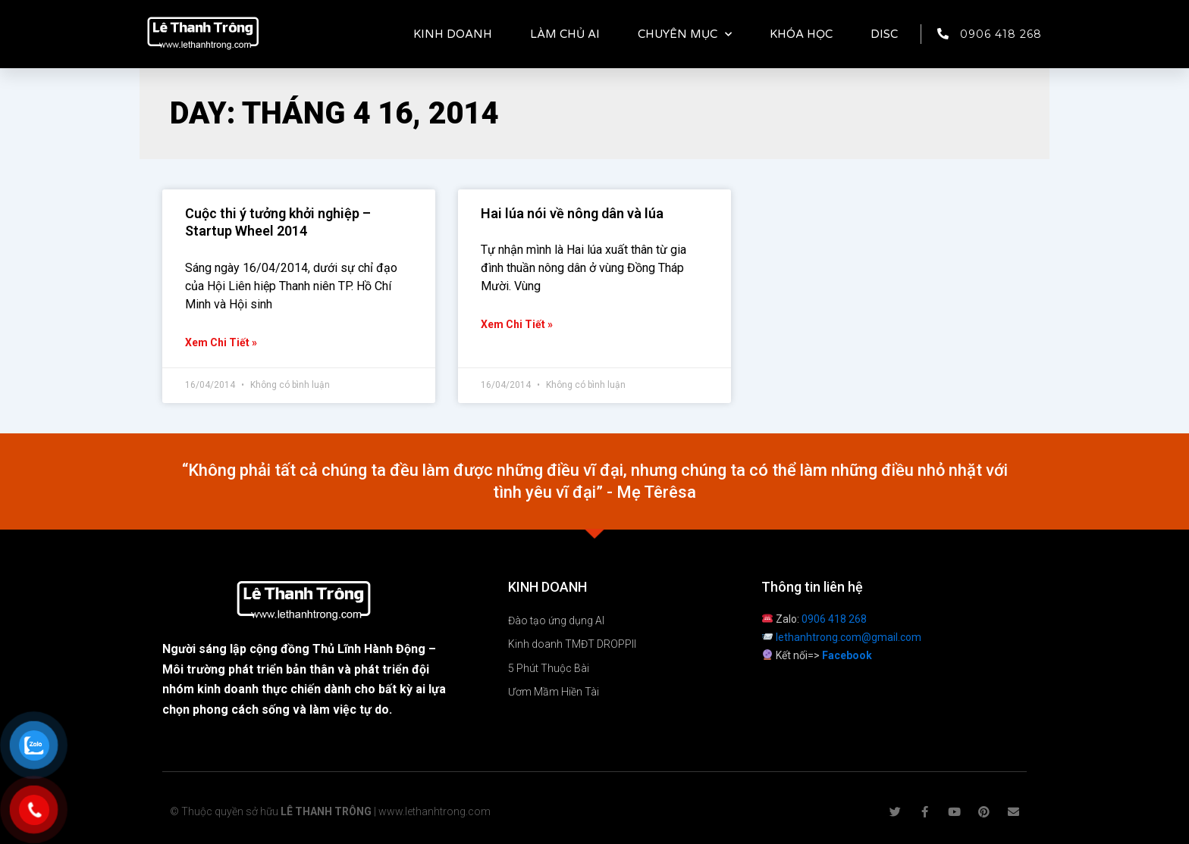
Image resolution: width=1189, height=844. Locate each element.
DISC (884, 34)
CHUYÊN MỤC (685, 34)
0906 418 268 (834, 619)
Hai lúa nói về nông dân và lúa (572, 213)
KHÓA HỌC (801, 34)
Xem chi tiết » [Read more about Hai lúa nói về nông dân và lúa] (517, 324)
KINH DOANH (452, 34)
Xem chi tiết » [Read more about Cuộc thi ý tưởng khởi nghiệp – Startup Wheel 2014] (221, 342)
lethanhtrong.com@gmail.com (848, 637)
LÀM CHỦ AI (565, 34)
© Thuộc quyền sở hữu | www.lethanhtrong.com (330, 811)
